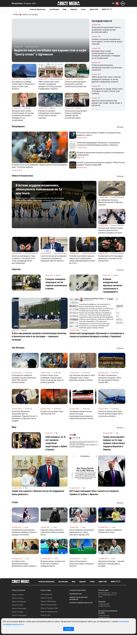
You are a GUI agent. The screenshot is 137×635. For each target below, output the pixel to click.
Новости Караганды (19, 608)
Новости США (45, 615)
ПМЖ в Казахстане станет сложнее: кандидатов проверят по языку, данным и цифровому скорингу (106, 79)
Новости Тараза (17, 612)
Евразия (73, 9)
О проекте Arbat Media (77, 590)
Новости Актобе (17, 605)
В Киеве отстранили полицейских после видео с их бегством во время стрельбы (107, 41)
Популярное (18, 126)
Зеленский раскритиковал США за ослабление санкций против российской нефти (106, 29)
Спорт (83, 9)
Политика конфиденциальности (81, 603)
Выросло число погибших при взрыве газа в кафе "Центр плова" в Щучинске (107, 103)
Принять (68, 629)
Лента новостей (46, 594)
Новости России (46, 598)
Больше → (121, 127)
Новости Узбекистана (48, 601)
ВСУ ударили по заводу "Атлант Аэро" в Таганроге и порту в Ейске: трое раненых (107, 91)
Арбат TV (107, 9)
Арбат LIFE (94, 9)
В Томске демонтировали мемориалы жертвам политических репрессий (107, 67)
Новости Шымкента (19, 602)
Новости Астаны (17, 598)
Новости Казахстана (38, 9)
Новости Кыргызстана (48, 605)
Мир (64, 9)
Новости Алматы (18, 595)
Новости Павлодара (19, 615)
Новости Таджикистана (49, 612)
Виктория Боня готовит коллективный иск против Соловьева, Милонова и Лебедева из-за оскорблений (106, 54)
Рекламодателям (75, 594)
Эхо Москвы (54, 9)
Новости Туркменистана (49, 608)
